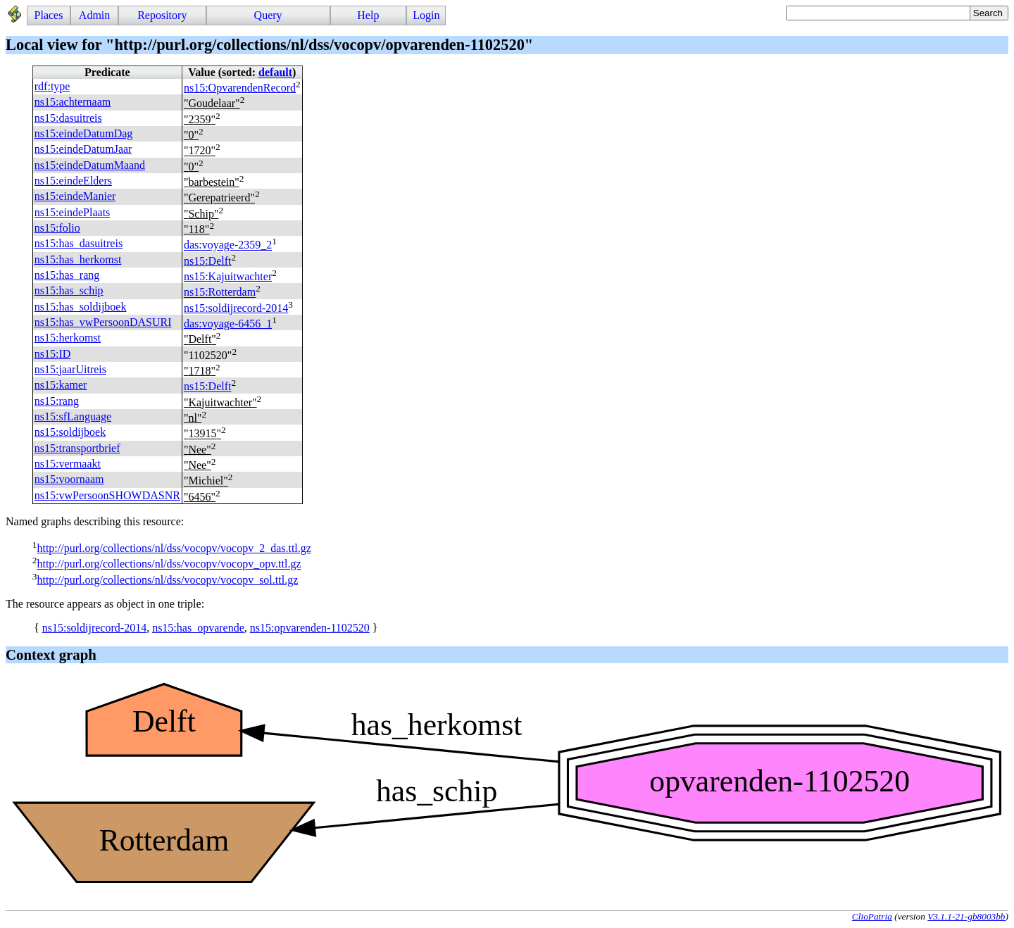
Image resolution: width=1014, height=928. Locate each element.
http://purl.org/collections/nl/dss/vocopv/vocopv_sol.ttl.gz (167, 580)
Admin (94, 15)
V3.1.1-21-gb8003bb (966, 916)
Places (49, 15)
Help (368, 15)
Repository (162, 15)
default (275, 72)
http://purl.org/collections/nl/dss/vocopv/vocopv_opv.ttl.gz (169, 564)
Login (426, 15)
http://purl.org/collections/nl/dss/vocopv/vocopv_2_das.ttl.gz (174, 548)
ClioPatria (872, 916)
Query (268, 15)
